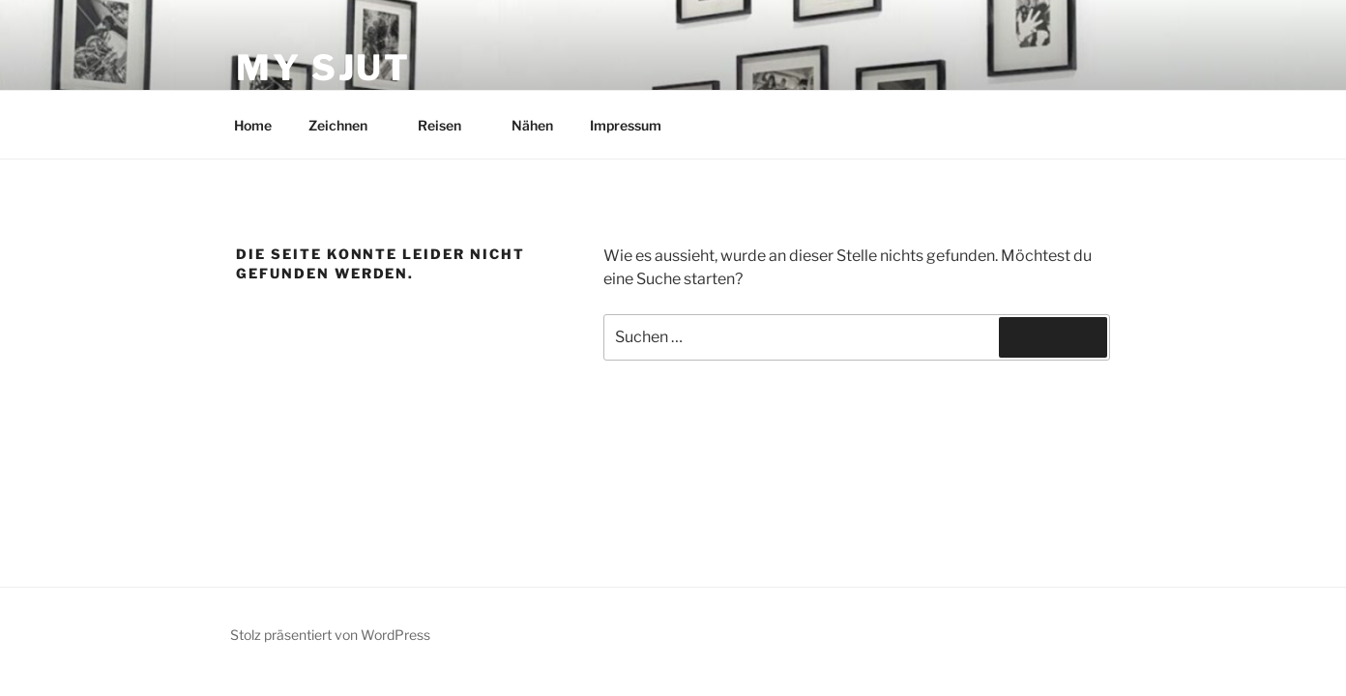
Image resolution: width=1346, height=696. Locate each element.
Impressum (625, 125)
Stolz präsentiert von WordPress (330, 634)
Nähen (532, 125)
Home (253, 125)
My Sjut (323, 67)
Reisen (449, 125)
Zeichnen (347, 125)
